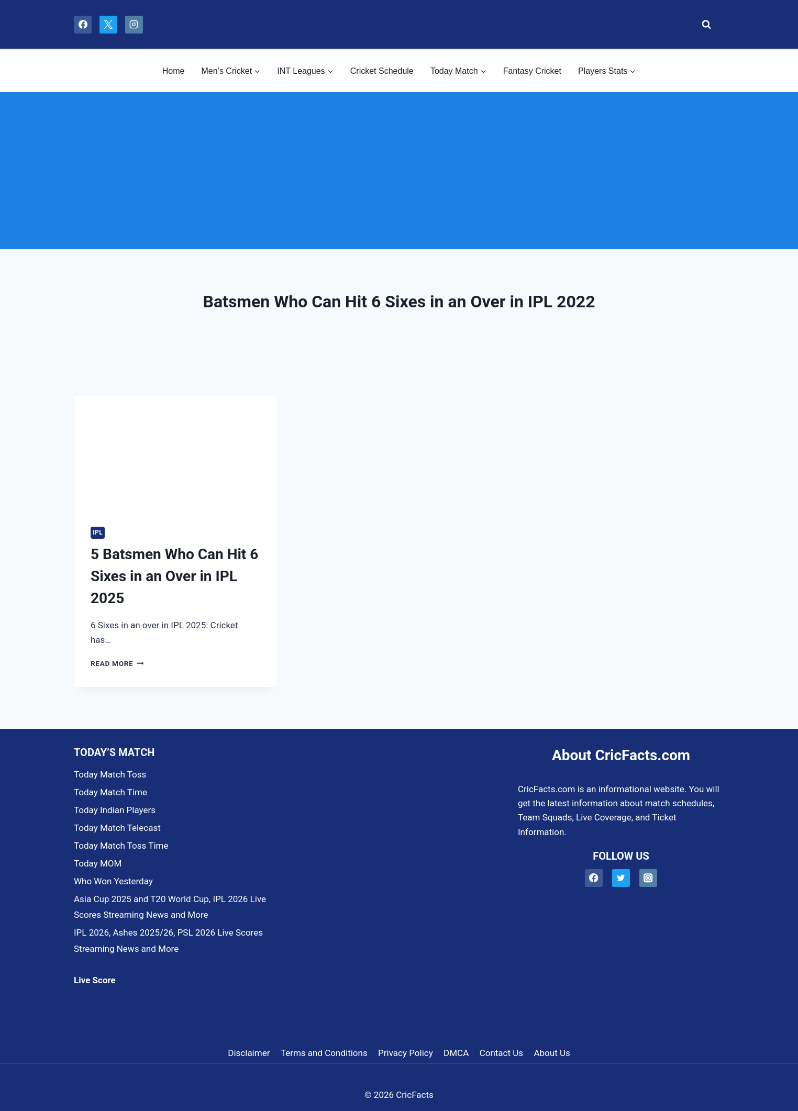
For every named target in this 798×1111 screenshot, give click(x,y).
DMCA (456, 1053)
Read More (117, 663)
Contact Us (501, 1053)
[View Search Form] (703, 24)
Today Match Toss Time (121, 845)
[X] (108, 25)
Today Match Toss (110, 774)
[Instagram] (134, 25)
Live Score (95, 980)
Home (173, 70)
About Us (552, 1053)
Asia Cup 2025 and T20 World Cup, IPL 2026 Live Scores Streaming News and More (170, 907)
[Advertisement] (399, 170)
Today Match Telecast (117, 828)
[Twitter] (621, 878)
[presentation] (175, 453)
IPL (98, 532)
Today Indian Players (115, 810)
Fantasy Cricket (532, 70)
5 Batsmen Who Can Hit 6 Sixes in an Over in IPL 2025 (174, 576)
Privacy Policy (405, 1053)
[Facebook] (83, 25)
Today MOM (97, 863)
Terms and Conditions (324, 1053)
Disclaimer (249, 1053)
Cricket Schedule (382, 70)
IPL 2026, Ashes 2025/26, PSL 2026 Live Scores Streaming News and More (168, 940)
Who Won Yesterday (113, 881)
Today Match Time (110, 792)
